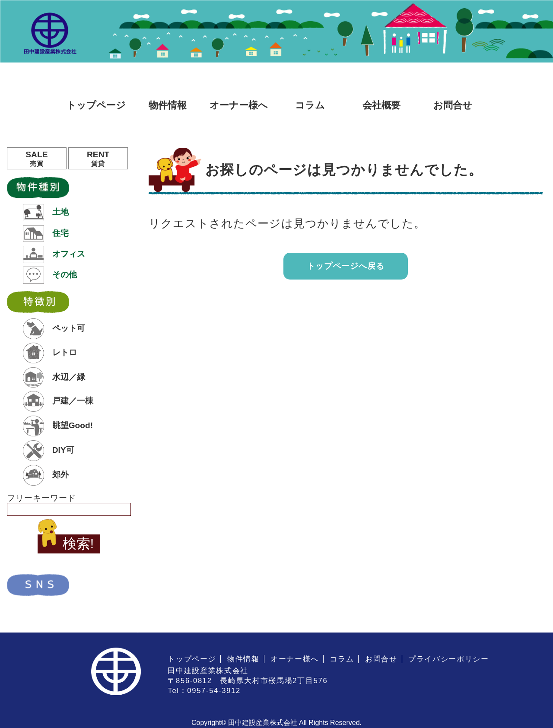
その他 (49, 275)
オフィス (54, 254)
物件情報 (168, 105)
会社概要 (381, 105)
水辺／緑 (54, 377)
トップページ (96, 105)
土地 (45, 212)
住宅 (45, 233)
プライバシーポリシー (448, 659)
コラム (310, 105)
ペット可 (54, 328)
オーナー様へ (239, 105)
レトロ (49, 353)
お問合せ (452, 105)
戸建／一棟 (58, 401)
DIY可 (48, 450)
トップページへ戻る (346, 265)
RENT (98, 159)
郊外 (45, 475)
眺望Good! (58, 426)
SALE (37, 159)
